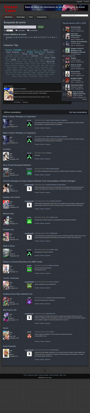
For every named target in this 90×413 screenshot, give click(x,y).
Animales (27, 63)
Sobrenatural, (44, 67)
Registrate (79, 1)
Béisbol (20, 72)
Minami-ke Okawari (20, 89)
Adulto (53, 58)
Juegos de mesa (38, 58)
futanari (44, 63)
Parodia (36, 60)
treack (29, 217)
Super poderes (51, 63)
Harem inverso (32, 74)
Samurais (31, 61)
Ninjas (47, 65)
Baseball (30, 70)
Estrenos (9, 37)
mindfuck (30, 67)
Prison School (75, 71)
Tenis (15, 72)
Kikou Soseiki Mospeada (13, 165)
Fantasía (8, 50)
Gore (31, 58)
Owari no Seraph (76, 65)
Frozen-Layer (48, 377)
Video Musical (18, 61)
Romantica (50, 52)
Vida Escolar (26, 72)
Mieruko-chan (8, 214)
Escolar (20, 70)
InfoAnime (8, 17)
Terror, (21, 69)
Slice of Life (50, 62)
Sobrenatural (17, 54)
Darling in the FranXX (11, 197)
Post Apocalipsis (33, 76)
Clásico (28, 65)
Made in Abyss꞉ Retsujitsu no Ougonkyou (19, 116)
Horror (31, 69)
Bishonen (7, 63)
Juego (20, 76)
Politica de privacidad (44, 375)
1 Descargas (25, 102)
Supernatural (40, 72)
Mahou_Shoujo (22, 58)
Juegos (8, 74)
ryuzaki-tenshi (29, 185)
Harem (22, 56)
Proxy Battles (49, 69)
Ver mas (84, 99)
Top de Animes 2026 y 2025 (74, 23)
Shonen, (25, 54)
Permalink (37, 128)
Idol (13, 63)
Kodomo (51, 74)
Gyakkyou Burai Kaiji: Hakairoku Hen (18, 294)
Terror (24, 50)
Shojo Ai (30, 60)
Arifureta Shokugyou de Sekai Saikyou (18, 181)
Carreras (33, 63)
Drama (8, 52)
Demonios (51, 56)
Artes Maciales (23, 67)
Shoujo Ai (14, 67)
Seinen (45, 50)
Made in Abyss (9, 246)
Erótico (46, 76)
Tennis (25, 70)
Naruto (5, 328)
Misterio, (51, 67)
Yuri (28, 58)
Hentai (13, 60)
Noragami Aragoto (76, 78)
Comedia (17, 50)
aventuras (34, 56)
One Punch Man (76, 27)
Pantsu (36, 70)
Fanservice (8, 70)
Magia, (37, 61)
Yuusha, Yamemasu (11, 278)
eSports (25, 76)
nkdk (29, 298)
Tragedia (14, 70)
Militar (14, 58)
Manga (9, 69)
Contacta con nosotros (32, 375)
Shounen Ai (15, 69)
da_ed (29, 120)
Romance (52, 50)
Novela (43, 69)
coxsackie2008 (29, 282)
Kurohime (7, 149)
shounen (26, 69)
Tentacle (9, 67)
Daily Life (37, 69)
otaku (42, 65)
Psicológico (21, 65)
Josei (7, 61)
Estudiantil (15, 52)
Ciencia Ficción (39, 52)
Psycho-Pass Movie (77, 85)
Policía (47, 72)
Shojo (18, 60)
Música (12, 61)
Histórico (52, 72)
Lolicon (7, 65)
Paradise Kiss (8, 230)
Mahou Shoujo (51, 60)
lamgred (29, 169)
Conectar (86, 1)
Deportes (35, 50)
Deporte (24, 74)
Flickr (64, 375)
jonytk (29, 332)
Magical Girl (42, 60)
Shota (38, 65)
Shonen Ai (24, 60)
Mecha (41, 54)
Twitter (61, 375)
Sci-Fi (36, 54)
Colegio (45, 70)
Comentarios (42, 17)
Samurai (19, 74)
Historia (17, 56)
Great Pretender (9, 346)
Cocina (38, 63)
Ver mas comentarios (78, 112)
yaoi (11, 58)
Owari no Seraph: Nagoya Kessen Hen (79, 92)
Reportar (42, 128)
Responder (47, 128)
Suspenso (14, 76)
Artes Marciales (49, 54)
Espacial (7, 60)
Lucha (40, 50)
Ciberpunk (36, 67)
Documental (14, 65)
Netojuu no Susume (11, 262)
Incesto (26, 61)
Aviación (33, 65)
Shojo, (6, 58)
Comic (7, 72)
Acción (30, 52)
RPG (11, 72)
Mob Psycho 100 (9, 310)
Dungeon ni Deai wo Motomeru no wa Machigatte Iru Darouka (78, 50)
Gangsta (73, 58)
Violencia (42, 61)
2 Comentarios (17, 102)
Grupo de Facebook (54, 375)
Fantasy (46, 74)
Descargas (21, 17)
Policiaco (33, 72)
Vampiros (27, 56)
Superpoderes (9, 56)
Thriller (13, 74)
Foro (31, 17)
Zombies (41, 76)
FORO (25, 375)
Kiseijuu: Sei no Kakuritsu (79, 41)
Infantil (41, 56)
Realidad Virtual (19, 63)
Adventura (39, 74)
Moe (40, 70)
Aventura (52, 65)
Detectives (10, 54)
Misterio (29, 50)
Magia (46, 56)
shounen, (22, 52)
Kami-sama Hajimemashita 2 (76, 34)
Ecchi (31, 54)
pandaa (29, 265)
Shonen (47, 58)
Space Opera (51, 70)
